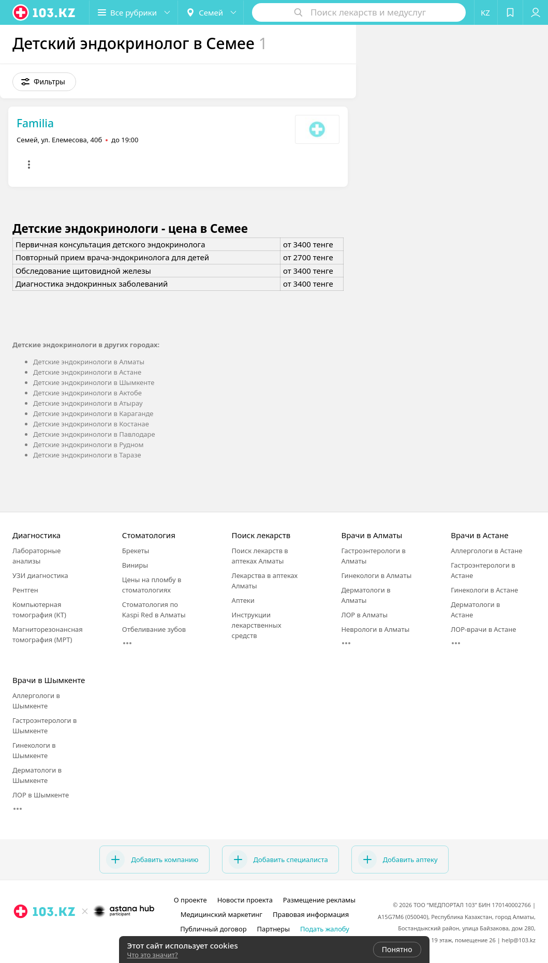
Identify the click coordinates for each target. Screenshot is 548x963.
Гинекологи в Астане (484, 590)
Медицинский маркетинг (221, 914)
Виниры (135, 565)
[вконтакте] (99, 934)
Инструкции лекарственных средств (257, 625)
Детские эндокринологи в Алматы (88, 361)
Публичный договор (213, 929)
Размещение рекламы (319, 900)
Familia (35, 123)
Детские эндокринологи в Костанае (91, 423)
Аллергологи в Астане (486, 550)
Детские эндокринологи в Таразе (87, 455)
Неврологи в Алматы (375, 629)
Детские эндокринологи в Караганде (93, 413)
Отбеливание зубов (154, 629)
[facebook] (84, 934)
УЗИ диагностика (40, 575)
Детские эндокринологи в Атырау (88, 403)
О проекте (190, 900)
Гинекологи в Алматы (376, 575)
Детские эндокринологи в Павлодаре (94, 434)
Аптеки (243, 600)
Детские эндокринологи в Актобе (87, 392)
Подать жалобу (324, 929)
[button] (133, 12)
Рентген (25, 590)
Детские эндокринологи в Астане (87, 372)
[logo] (44, 12)
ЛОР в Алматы (364, 614)
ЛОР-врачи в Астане (483, 629)
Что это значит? (152, 954)
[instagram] (70, 934)
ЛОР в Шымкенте (40, 794)
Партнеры (273, 929)
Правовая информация (311, 914)
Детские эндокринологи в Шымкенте (93, 382)
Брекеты (136, 550)
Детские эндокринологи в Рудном (88, 444)
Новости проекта (245, 900)
